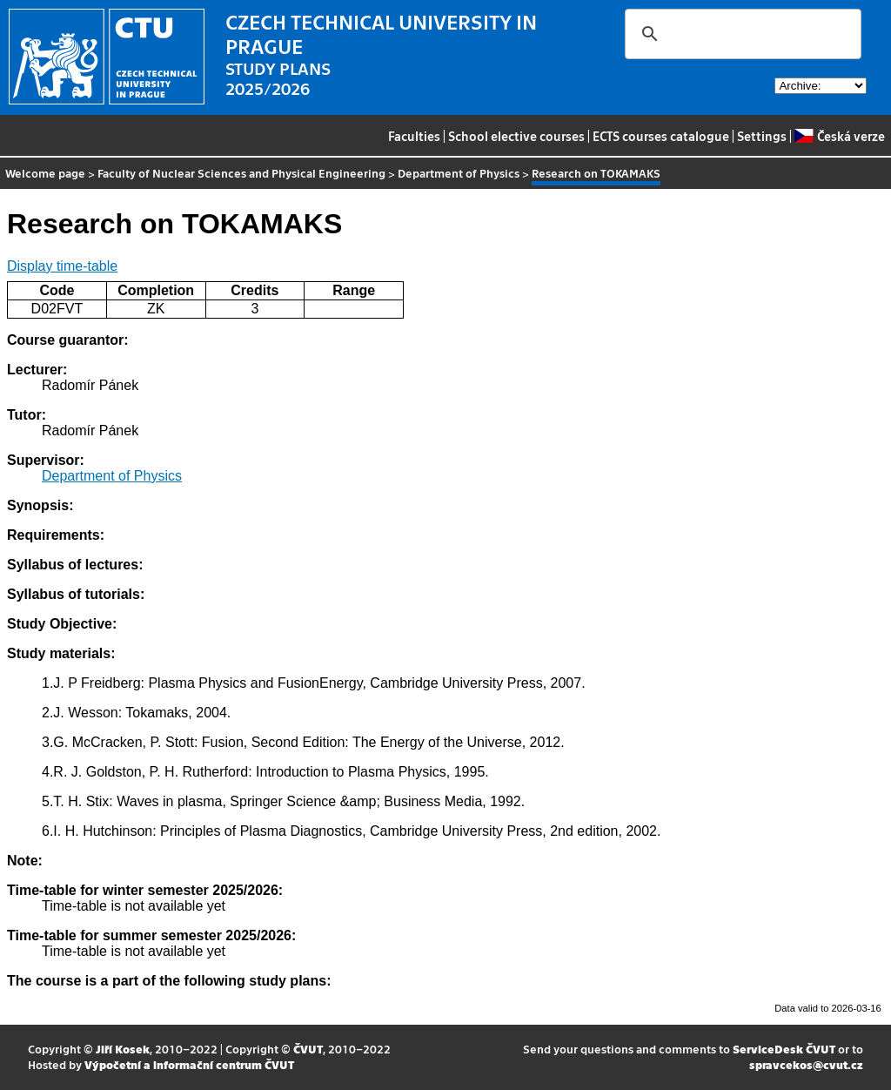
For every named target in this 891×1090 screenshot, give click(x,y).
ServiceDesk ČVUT (784, 1048)
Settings (762, 136)
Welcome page (45, 172)
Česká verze (839, 136)
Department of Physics (458, 172)
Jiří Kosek (123, 1048)
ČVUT (308, 1048)
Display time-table (62, 266)
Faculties (414, 136)
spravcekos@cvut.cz (806, 1064)
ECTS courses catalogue (661, 136)
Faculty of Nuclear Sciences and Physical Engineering (241, 172)
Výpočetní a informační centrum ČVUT (189, 1064)
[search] (740, 34)
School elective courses (516, 136)
